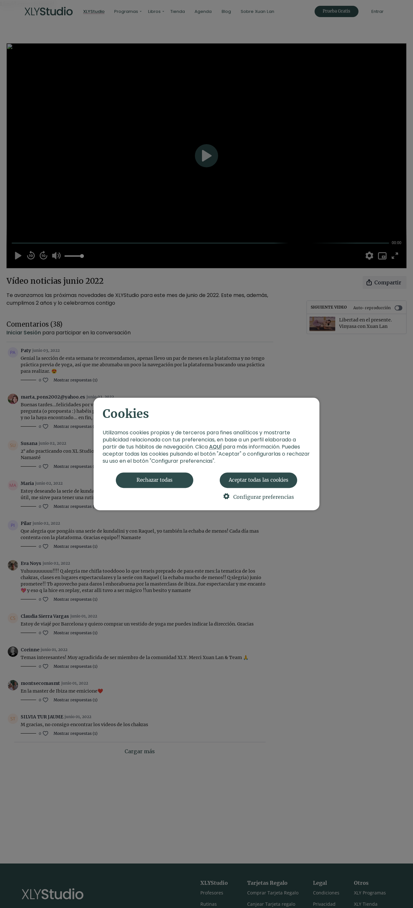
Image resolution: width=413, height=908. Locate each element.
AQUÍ (215, 447)
